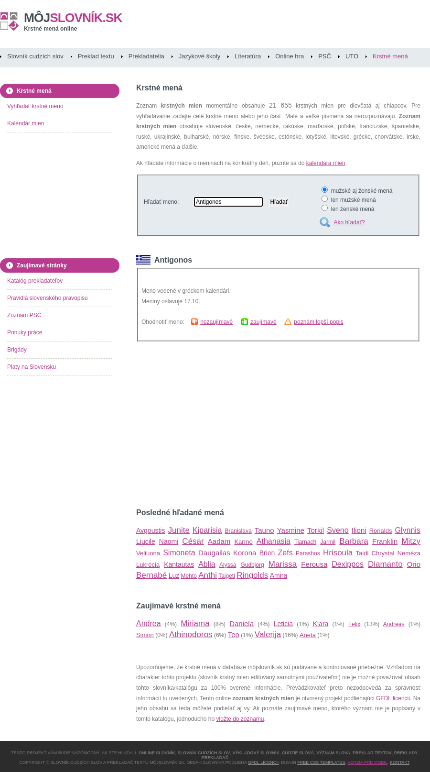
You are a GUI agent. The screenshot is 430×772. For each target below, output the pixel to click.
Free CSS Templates (321, 762)
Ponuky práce (24, 332)
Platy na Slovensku (31, 367)
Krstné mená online (50, 28)
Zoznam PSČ (24, 315)
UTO (351, 56)
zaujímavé (263, 322)
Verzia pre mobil (367, 762)
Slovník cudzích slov (35, 56)
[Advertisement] (201, 425)
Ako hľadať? (349, 222)
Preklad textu (96, 56)
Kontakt (399, 762)
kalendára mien (325, 163)
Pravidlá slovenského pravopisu (47, 298)
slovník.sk (73, 18)
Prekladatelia (146, 56)
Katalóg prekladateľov (35, 280)
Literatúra (248, 56)
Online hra (289, 56)
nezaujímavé (216, 322)
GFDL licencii (393, 698)
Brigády (17, 349)
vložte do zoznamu (240, 719)
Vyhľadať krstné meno (35, 106)
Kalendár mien (25, 123)
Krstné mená (390, 56)
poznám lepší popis (318, 322)
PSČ (324, 56)
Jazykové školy (199, 56)
